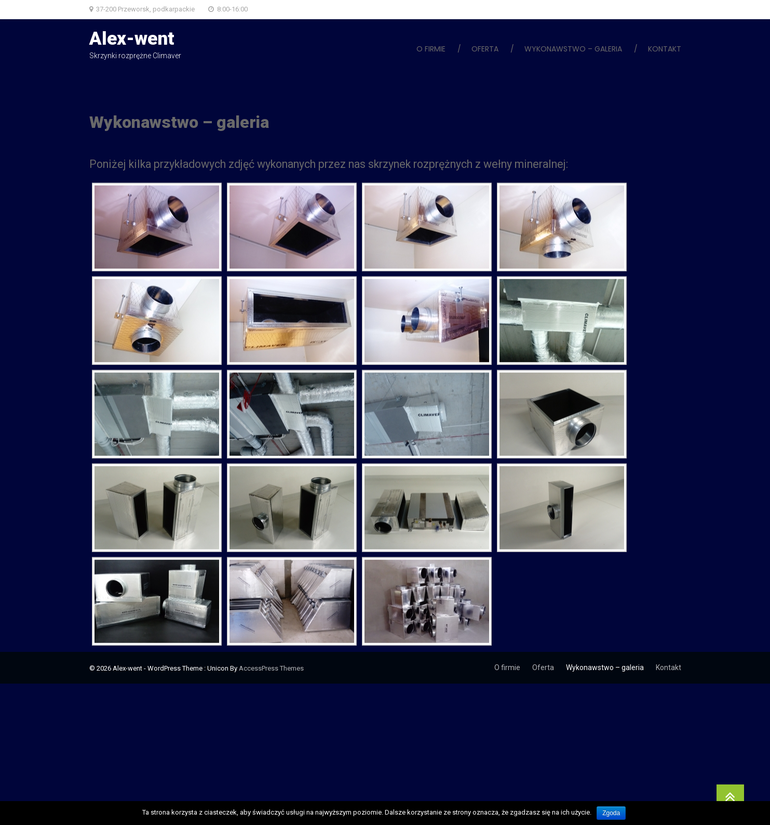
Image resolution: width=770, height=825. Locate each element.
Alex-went (131, 38)
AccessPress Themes (271, 668)
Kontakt (664, 49)
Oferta (484, 49)
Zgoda (611, 813)
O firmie (430, 49)
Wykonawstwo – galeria (573, 49)
